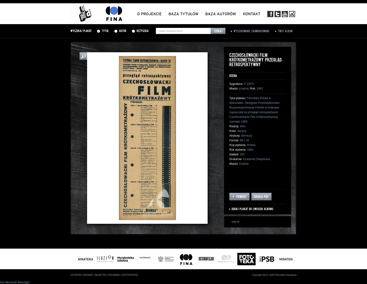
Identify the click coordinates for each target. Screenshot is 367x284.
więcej (235, 221)
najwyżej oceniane (107, 275)
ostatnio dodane (81, 275)
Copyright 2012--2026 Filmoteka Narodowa (274, 275)
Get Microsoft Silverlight (15, 282)
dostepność (130, 275)
